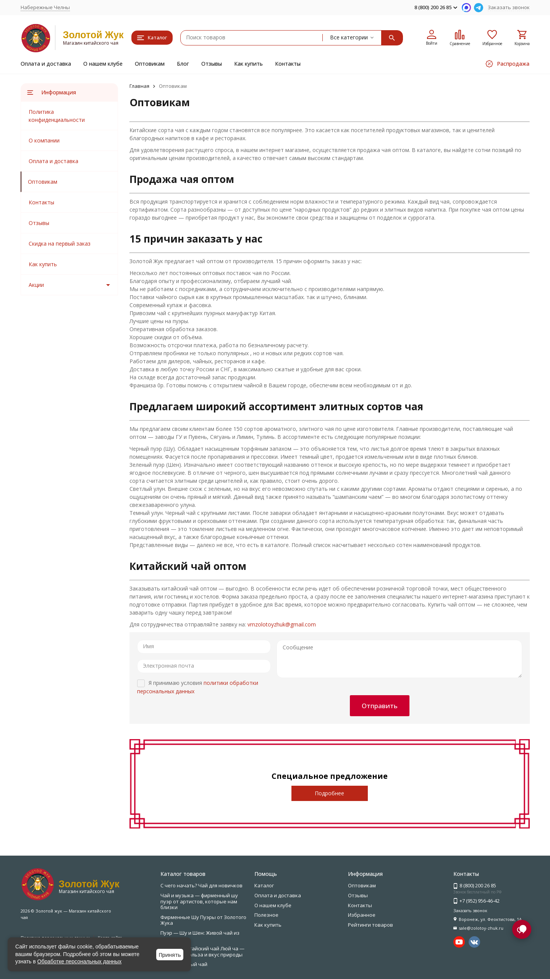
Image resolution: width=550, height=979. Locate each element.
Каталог (264, 885)
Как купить (248, 63)
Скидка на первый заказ (60, 243)
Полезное (266, 914)
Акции (36, 284)
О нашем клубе (103, 63)
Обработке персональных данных (79, 961)
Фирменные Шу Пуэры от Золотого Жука (203, 920)
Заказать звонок (509, 7)
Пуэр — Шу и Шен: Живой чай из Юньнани (199, 935)
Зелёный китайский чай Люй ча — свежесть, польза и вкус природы (202, 951)
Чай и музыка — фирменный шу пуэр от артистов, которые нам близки (199, 901)
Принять (170, 954)
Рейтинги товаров (370, 924)
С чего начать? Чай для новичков (201, 885)
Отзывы (211, 63)
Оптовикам (150, 63)
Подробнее (329, 793)
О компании (44, 140)
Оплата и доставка (46, 63)
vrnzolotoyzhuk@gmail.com (281, 624)
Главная (139, 86)
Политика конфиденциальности (57, 115)
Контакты (288, 63)
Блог (183, 63)
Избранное (361, 914)
